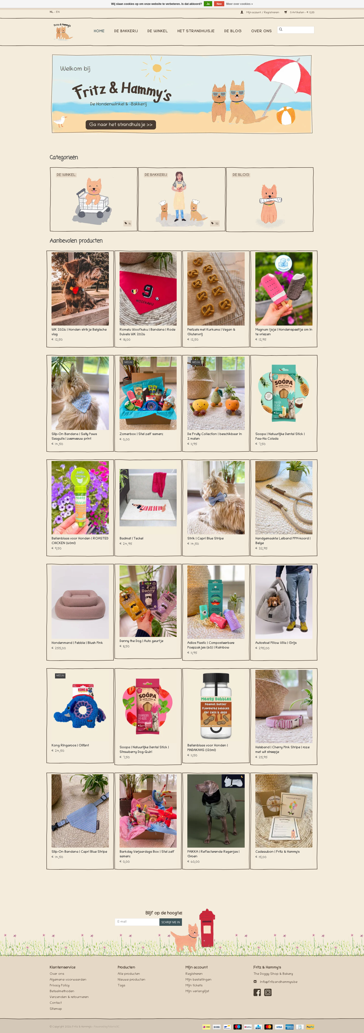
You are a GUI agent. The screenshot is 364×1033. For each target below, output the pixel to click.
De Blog (233, 31)
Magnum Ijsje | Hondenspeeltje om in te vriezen (283, 332)
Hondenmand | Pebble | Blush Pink (77, 643)
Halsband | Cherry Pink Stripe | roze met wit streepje (282, 750)
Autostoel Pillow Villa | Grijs (275, 643)
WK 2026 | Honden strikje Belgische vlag (79, 332)
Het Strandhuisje (196, 31)
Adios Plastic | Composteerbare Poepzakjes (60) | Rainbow (210, 646)
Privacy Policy (59, 986)
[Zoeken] (295, 30)
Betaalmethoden (62, 991)
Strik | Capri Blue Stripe (205, 539)
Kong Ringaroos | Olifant (70, 746)
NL (51, 12)
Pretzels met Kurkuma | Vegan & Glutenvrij (211, 332)
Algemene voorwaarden (68, 980)
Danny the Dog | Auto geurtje (141, 641)
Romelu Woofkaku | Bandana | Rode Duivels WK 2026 (147, 332)
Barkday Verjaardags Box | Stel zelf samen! (147, 854)
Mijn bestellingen (198, 980)
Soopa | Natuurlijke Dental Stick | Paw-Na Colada (280, 437)
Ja (207, 4)
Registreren (194, 974)
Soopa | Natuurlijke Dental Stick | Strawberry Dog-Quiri (144, 750)
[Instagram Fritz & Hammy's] (268, 992)
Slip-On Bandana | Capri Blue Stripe (79, 852)
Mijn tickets (193, 986)
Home (99, 31)
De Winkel (157, 31)
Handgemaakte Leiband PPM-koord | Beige (282, 541)
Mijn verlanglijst (197, 991)
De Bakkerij (126, 31)
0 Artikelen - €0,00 (299, 12)
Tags (121, 986)
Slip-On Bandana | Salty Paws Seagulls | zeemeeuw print (74, 437)
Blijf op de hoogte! (164, 913)
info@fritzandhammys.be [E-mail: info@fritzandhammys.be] (278, 982)
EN (58, 12)
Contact (56, 1003)
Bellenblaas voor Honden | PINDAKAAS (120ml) (207, 748)
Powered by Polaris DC (107, 1026)
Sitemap (56, 1009)
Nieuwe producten (131, 980)
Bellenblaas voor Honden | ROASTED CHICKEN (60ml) (80, 541)
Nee (219, 4)
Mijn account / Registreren (260, 12)
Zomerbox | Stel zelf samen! (141, 434)
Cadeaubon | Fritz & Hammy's (277, 852)
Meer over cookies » (239, 4)
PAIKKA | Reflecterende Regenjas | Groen (213, 854)
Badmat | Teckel (131, 539)
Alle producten (129, 974)
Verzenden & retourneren (69, 997)
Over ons (261, 31)
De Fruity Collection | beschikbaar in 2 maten (214, 437)
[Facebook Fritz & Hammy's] (257, 992)
